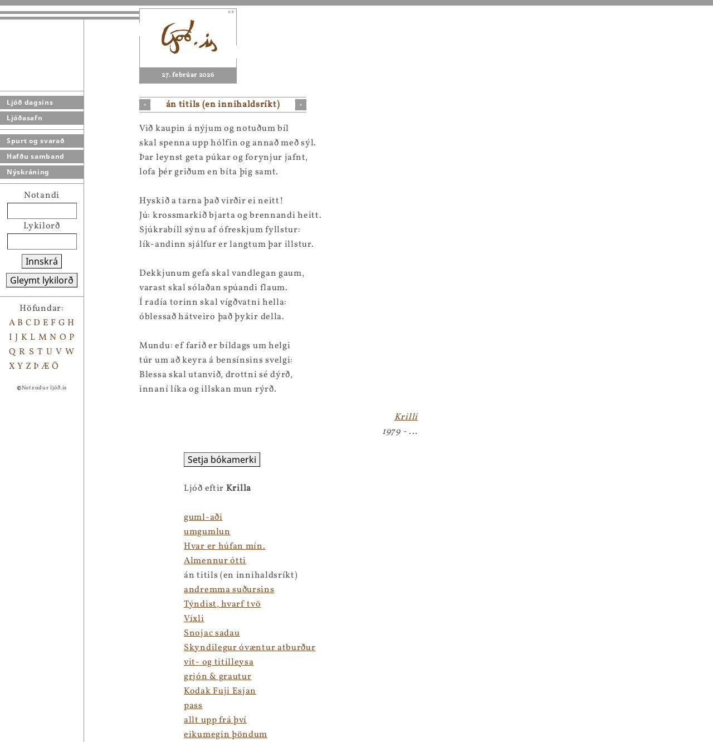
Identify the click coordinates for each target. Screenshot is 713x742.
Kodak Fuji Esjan (81, 691)
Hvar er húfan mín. (85, 546)
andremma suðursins (90, 590)
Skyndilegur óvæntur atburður (111, 648)
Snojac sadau (72, 633)
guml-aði (64, 517)
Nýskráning (28, 172)
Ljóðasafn (24, 118)
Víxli (55, 619)
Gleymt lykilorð (42, 280)
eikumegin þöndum (86, 735)
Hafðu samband (36, 156)
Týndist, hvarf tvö (83, 604)
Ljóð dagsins (30, 102)
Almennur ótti (76, 561)
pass (54, 706)
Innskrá (42, 261)
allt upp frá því (76, 720)
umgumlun (68, 532)
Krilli (406, 417)
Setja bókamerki (82, 459)
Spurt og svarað (36, 140)
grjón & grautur (79, 677)
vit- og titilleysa (80, 662)
